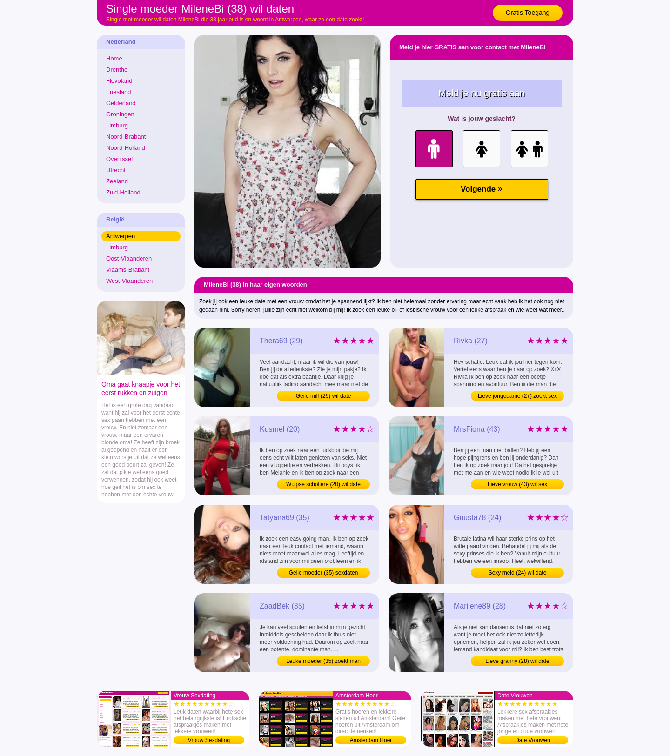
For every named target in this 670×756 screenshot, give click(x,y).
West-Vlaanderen (129, 280)
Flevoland (119, 80)
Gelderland (121, 103)
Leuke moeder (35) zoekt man (323, 661)
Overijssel (119, 158)
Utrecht (116, 170)
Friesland (118, 91)
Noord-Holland (125, 147)
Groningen (120, 114)
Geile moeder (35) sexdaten (323, 572)
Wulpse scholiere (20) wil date (323, 484)
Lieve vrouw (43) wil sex (517, 484)
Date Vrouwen (532, 740)
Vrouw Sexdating (209, 740)
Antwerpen (120, 236)
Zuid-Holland (123, 192)
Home (114, 58)
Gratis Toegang (528, 12)
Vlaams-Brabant (127, 269)
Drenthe (116, 69)
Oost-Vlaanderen (129, 258)
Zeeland (117, 181)
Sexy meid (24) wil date (518, 572)
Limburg (117, 125)
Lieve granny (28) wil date (517, 661)
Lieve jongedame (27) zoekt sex (517, 396)
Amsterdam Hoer (371, 740)
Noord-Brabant (126, 136)
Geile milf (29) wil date (323, 396)
